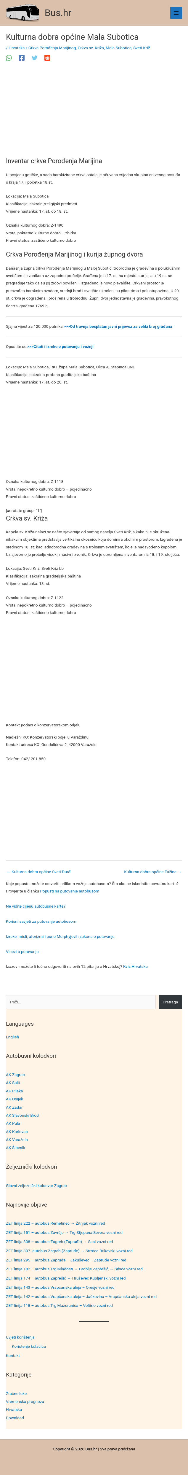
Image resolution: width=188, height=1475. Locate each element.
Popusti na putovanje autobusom (69, 891)
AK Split (13, 1082)
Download (15, 1417)
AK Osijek (14, 1099)
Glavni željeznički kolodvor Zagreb (36, 1185)
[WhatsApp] (9, 58)
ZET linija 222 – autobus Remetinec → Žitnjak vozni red (55, 1223)
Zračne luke (16, 1393)
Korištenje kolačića (29, 1346)
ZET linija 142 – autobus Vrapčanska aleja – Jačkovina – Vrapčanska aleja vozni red (81, 1296)
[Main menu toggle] (176, 13)
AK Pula (13, 1123)
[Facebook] (22, 58)
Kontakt (13, 1355)
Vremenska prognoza (25, 1401)
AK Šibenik (15, 1147)
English (12, 1037)
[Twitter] (35, 58)
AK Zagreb (15, 1074)
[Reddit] (47, 58)
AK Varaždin (17, 1139)
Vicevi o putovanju (22, 951)
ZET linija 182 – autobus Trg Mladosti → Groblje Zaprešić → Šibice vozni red (74, 1268)
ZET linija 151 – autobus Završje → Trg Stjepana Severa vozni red (64, 1232)
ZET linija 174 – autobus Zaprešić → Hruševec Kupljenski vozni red (66, 1278)
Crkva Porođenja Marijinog (52, 47)
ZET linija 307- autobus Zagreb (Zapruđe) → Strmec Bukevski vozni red (69, 1250)
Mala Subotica (118, 47)
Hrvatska (14, 1409)
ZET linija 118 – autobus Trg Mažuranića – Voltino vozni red (59, 1305)
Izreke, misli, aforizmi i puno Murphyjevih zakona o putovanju (60, 936)
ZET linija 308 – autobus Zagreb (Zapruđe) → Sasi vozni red (59, 1241)
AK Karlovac (17, 1131)
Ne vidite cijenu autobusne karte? (35, 906)
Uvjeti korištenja (20, 1337)
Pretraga (170, 1002)
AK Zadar (14, 1107)
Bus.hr (58, 12)
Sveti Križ (141, 47)
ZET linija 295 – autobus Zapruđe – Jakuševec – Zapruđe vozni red (66, 1260)
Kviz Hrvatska (135, 966)
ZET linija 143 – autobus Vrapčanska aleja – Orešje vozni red (60, 1287)
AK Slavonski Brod (22, 1115)
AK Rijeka (14, 1091)
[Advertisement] (94, 113)
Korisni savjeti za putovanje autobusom (41, 921)
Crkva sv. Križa (91, 47)
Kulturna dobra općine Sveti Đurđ (39, 871)
